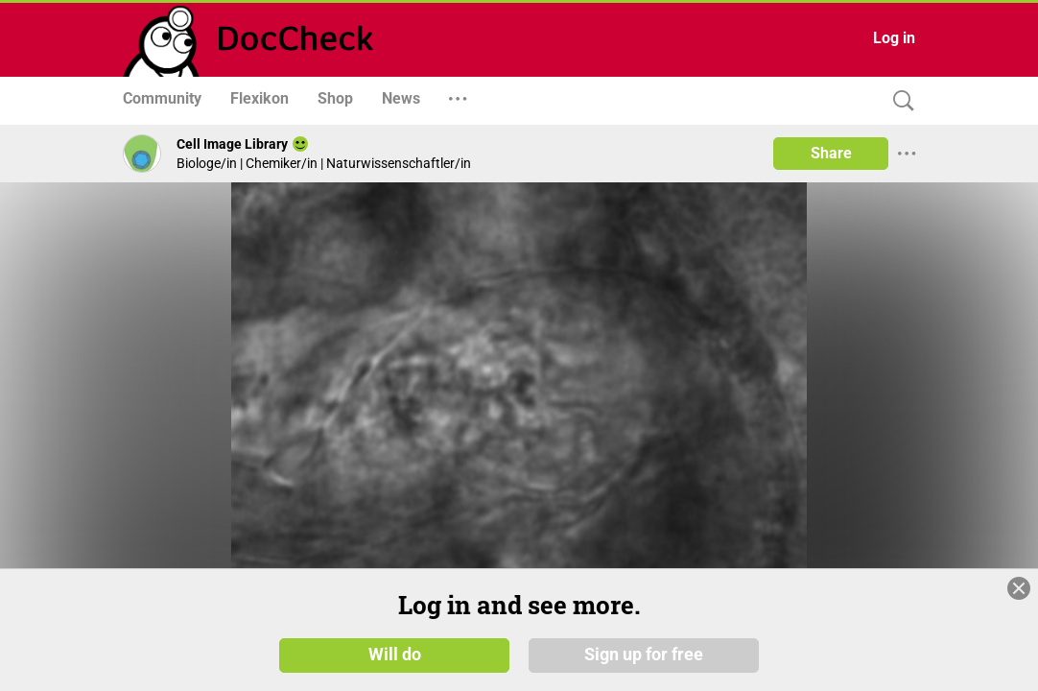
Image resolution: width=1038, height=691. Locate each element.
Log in (894, 38)
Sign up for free (643, 654)
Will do (394, 654)
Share (831, 153)
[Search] (899, 101)
